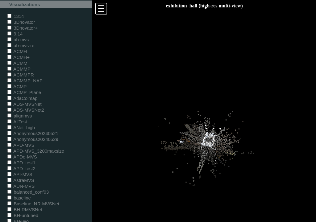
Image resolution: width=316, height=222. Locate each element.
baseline (19, 197)
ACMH (17, 51)
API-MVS (19, 174)
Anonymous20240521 (32, 133)
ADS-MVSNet (24, 104)
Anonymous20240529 (32, 139)
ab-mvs (18, 39)
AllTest (17, 121)
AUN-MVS (21, 186)
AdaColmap (22, 98)
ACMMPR (20, 74)
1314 (15, 16)
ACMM (17, 63)
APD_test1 (21, 162)
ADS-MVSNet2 (25, 110)
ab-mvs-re (20, 45)
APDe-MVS (22, 156)
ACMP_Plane (24, 92)
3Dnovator (21, 22)
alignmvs (19, 115)
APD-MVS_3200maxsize (35, 151)
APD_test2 (21, 168)
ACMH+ (18, 57)
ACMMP (19, 69)
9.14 (15, 33)
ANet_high (21, 127)
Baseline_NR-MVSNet (33, 203)
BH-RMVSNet (24, 209)
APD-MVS (20, 145)
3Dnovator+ (22, 28)
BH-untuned (22, 215)
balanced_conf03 (28, 192)
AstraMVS (20, 180)
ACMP (17, 86)
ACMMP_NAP (25, 80)
